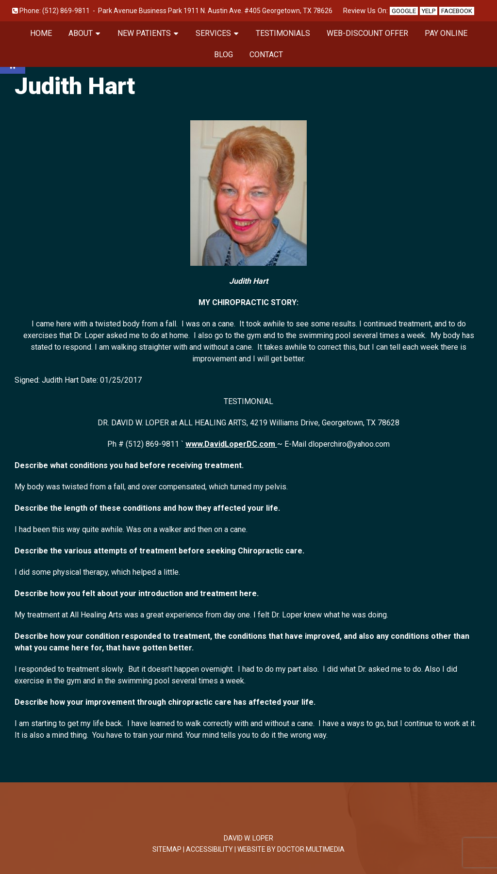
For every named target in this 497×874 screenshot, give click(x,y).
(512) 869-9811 (66, 11)
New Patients (144, 33)
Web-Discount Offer (367, 33)
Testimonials (283, 33)
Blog (223, 54)
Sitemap (167, 849)
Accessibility (209, 849)
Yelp (428, 11)
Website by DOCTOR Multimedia (291, 849)
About (80, 33)
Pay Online (446, 33)
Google (404, 11)
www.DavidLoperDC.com (231, 444)
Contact (266, 54)
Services (213, 33)
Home (41, 33)
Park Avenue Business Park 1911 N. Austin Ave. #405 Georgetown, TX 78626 (215, 11)
